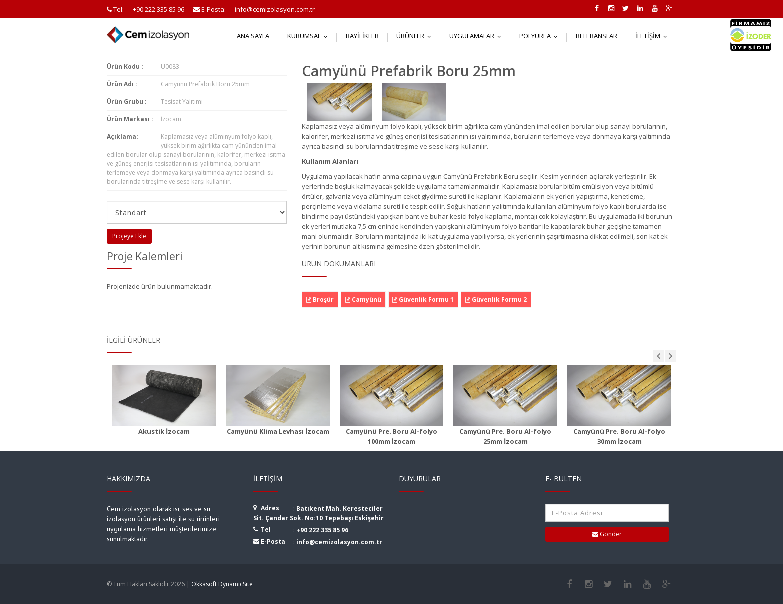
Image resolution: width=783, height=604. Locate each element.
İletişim (653, 35)
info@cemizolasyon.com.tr (339, 542)
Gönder (607, 534)
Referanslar (596, 35)
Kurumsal (309, 35)
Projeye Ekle (129, 236)
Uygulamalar (477, 35)
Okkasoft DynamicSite (222, 584)
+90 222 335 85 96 (322, 530)
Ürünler (416, 35)
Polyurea (540, 35)
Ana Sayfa (253, 35)
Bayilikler (362, 35)
